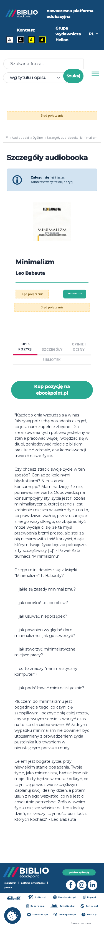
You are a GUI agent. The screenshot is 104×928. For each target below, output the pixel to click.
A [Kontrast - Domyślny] (9, 39)
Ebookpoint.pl (64, 897)
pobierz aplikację (79, 872)
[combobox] (36, 78)
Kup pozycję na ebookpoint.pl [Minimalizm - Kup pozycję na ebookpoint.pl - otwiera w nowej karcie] (52, 390)
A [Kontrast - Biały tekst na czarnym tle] (20, 39)
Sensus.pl (89, 906)
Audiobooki (20, 138)
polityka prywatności (33, 883)
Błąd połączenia (52, 115)
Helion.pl (37, 897)
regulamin (10, 883)
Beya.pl (89, 897)
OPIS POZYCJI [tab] (25, 347)
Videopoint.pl (65, 914)
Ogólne (37, 138)
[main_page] (7, 137)
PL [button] (92, 34)
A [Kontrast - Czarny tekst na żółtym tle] (31, 39)
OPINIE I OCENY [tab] (79, 347)
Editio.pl (89, 914)
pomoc (8, 887)
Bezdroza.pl (35, 906)
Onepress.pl (37, 914)
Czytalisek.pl (62, 906)
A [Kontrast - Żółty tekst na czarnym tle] (42, 39)
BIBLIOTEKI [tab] (52, 359)
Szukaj (73, 76)
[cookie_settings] (12, 915)
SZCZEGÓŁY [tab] (52, 349)
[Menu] (95, 74)
